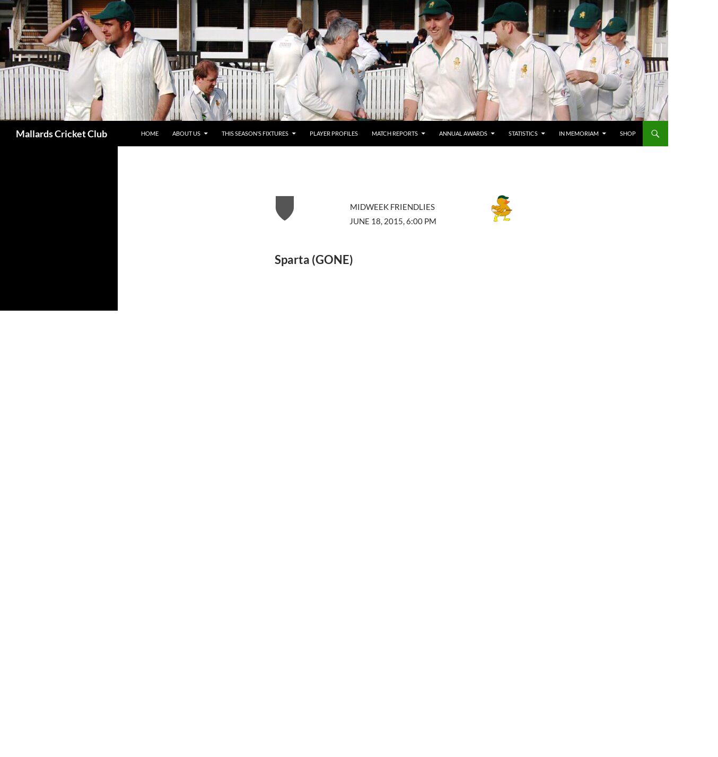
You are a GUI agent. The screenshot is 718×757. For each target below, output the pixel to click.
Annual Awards (463, 133)
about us (186, 133)
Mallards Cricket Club (61, 133)
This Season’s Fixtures (255, 133)
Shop (628, 133)
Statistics (523, 133)
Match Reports (395, 133)
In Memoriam (579, 133)
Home (150, 133)
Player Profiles (334, 133)
